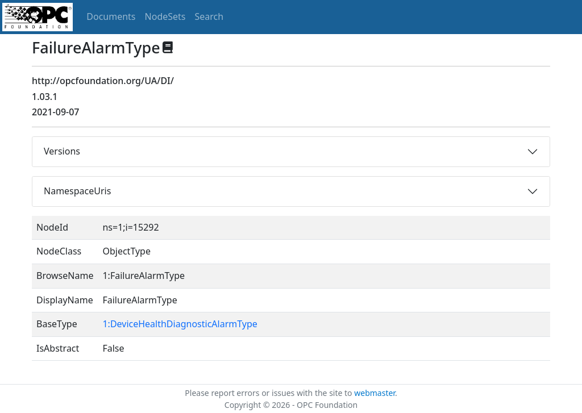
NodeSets (165, 16)
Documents (110, 16)
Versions (62, 151)
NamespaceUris (77, 191)
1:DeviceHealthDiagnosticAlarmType (179, 324)
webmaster (374, 392)
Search (209, 16)
